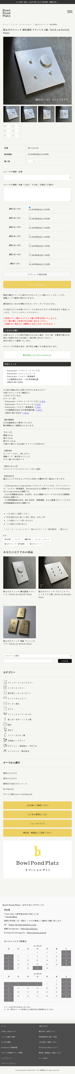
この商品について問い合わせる (19, 520)
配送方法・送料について (47, 1031)
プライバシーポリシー (8, 1063)
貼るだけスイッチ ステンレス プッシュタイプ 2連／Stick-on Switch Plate (54, 594)
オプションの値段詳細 (37, 274)
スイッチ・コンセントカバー (21, 24)
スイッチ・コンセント (41, 539)
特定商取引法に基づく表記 (48, 1037)
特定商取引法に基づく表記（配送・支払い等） (26, 517)
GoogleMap (11, 916)
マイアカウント (6, 1058)
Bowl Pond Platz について (48, 1047)
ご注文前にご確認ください (17, 513)
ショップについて (37, 823)
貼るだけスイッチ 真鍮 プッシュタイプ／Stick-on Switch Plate (19, 642)
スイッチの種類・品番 (12, 171)
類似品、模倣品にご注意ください (37, 832)
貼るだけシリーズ (36, 544)
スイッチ (18, 539)
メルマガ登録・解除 (8, 1037)
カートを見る (43, 1058)
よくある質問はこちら (37, 814)
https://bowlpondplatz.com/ (23, 924)
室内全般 (8, 539)
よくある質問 (5, 1042)
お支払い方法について (8, 1031)
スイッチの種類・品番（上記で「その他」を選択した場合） (29, 184)
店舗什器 (27, 539)
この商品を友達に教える (16, 524)
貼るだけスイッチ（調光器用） (46, 24)
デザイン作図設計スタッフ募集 (11, 1053)
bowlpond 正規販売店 (9, 1047)
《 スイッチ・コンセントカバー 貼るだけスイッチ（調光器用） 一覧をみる (35, 529)
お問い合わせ (43, 1026)
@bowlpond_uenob (36, 932)
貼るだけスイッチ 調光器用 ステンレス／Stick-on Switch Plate (19, 593)
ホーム (5, 24)
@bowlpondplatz (29, 928)
